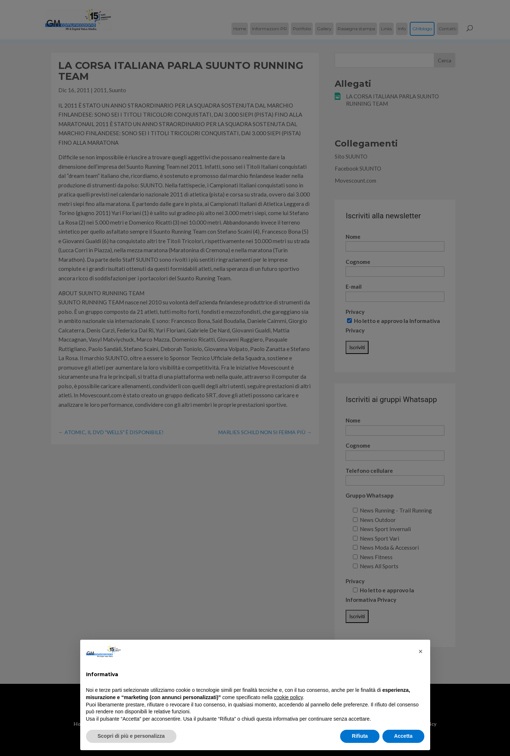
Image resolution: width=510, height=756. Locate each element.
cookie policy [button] (288, 697)
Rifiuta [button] (360, 736)
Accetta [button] (403, 736)
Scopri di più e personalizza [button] (131, 736)
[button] (421, 651)
